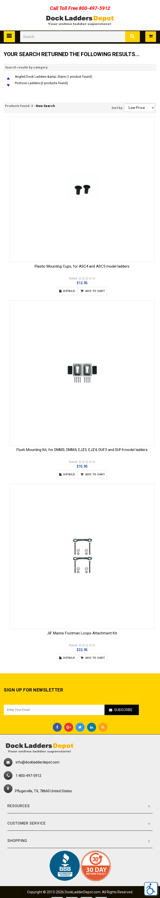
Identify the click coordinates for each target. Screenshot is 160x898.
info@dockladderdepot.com (37, 762)
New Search (45, 106)
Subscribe (123, 710)
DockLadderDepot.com (83, 892)
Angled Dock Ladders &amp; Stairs (40, 76)
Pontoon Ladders (27, 83)
